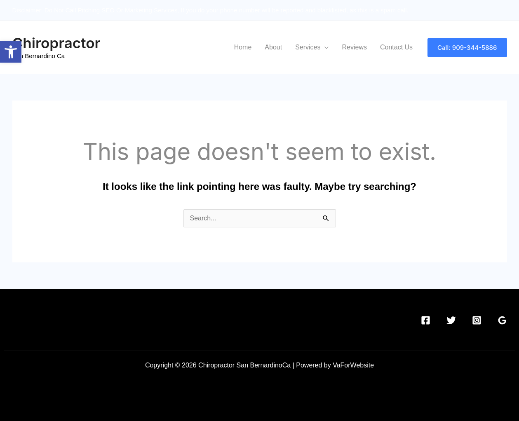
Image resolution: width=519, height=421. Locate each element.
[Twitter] (451, 320)
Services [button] (307, 47)
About (273, 47)
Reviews (354, 47)
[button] (467, 47)
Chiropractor (56, 42)
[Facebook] (425, 320)
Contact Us (396, 47)
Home (243, 47)
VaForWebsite (353, 365)
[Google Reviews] (502, 320)
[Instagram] (476, 320)
